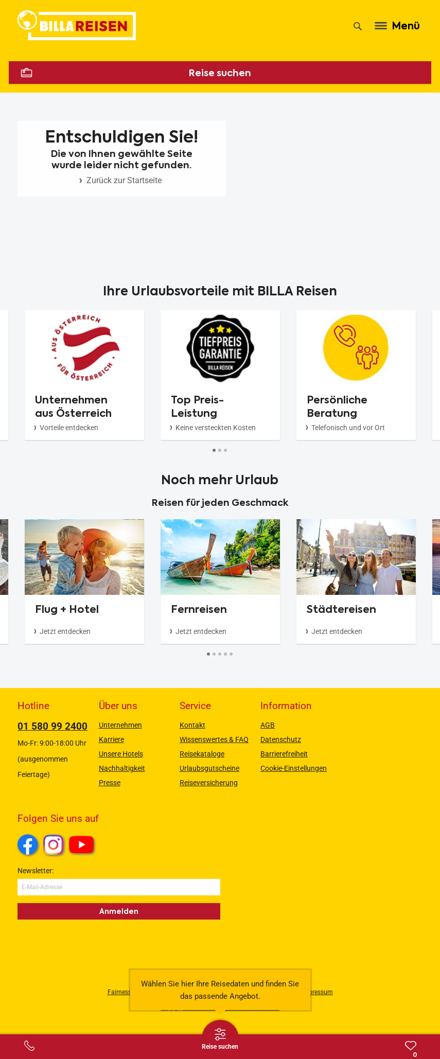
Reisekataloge (202, 754)
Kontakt (192, 725)
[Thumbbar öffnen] (220, 1038)
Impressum (317, 992)
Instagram (53, 844)
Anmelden (118, 911)
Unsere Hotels (121, 754)
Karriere (111, 739)
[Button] (214, 450)
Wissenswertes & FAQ (214, 739)
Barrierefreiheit (284, 754)
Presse (109, 783)
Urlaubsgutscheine (209, 768)
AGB (267, 725)
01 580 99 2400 (52, 726)
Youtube (83, 846)
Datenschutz (280, 739)
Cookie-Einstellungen (293, 768)
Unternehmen (120, 725)
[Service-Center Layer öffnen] (29, 1045)
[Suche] (357, 26)
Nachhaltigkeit (122, 768)
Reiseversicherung (209, 783)
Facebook (27, 844)
